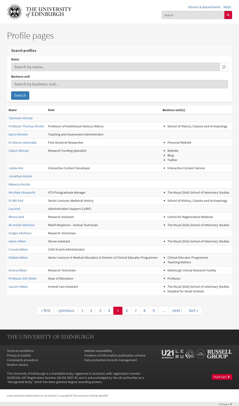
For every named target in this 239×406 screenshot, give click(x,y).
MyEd (227, 7)
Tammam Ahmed (21, 118)
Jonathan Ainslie (20, 176)
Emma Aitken (18, 270)
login (225, 404)
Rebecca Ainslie (19, 184)
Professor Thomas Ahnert (26, 126)
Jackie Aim (16, 168)
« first (45, 310)
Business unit (20, 76)
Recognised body (20, 382)
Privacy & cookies (19, 355)
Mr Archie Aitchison (22, 225)
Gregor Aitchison (20, 233)
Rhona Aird (16, 217)
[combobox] (193, 15)
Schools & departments (204, 7)
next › (177, 310)
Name (15, 59)
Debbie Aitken (18, 257)
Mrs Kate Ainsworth (22, 192)
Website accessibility (98, 351)
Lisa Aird (14, 209)
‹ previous (65, 310)
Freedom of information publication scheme (114, 355)
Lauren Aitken (18, 286)
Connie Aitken (18, 249)
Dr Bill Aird (16, 200)
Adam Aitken (17, 241)
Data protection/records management (110, 360)
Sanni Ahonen (18, 134)
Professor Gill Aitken (23, 278)
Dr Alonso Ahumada (22, 142)
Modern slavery (17, 365)
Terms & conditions (20, 351)
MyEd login (222, 377)
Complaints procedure (22, 360)
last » (193, 310)
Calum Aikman (19, 151)
